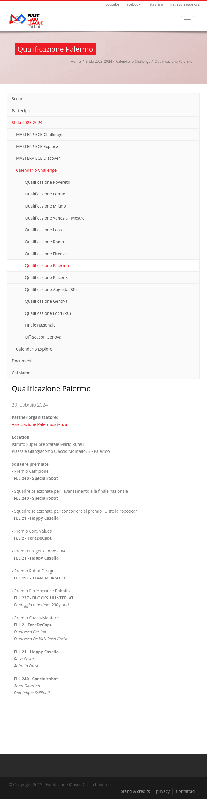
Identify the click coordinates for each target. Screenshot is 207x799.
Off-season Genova (43, 337)
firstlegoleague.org (184, 4)
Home (76, 61)
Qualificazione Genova (46, 301)
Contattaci (185, 791)
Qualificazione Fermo (45, 194)
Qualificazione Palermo (47, 265)
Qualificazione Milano (45, 206)
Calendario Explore (34, 349)
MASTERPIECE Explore (37, 146)
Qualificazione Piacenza (47, 277)
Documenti (22, 360)
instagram (154, 4)
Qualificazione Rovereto (47, 182)
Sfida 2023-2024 (99, 61)
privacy (163, 791)
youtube (112, 4)
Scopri (18, 98)
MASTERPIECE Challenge (39, 134)
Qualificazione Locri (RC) (48, 313)
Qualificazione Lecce (44, 229)
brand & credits (135, 791)
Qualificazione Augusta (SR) (51, 289)
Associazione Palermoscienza (39, 424)
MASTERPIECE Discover (38, 158)
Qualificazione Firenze (46, 253)
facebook (132, 4)
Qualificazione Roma (44, 241)
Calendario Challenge (133, 61)
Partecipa (21, 110)
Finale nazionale (40, 325)
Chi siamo (21, 372)
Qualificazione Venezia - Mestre (55, 218)
